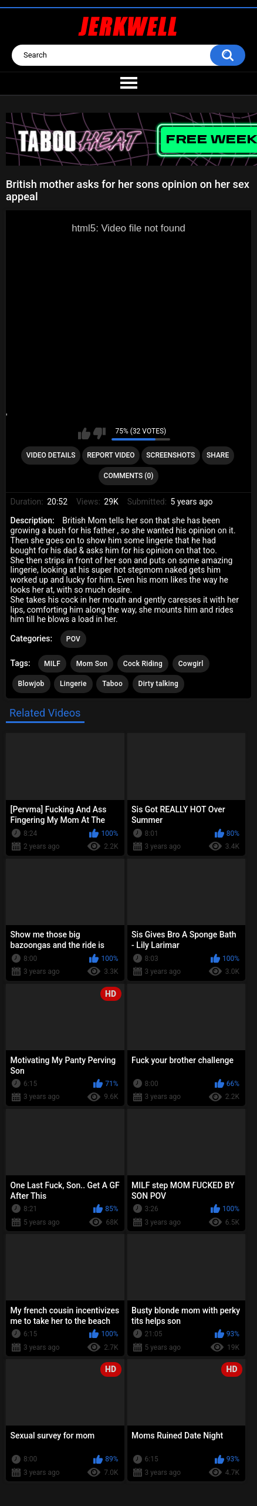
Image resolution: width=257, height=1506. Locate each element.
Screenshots (170, 455)
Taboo (112, 684)
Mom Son (92, 664)
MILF (52, 664)
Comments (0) (129, 476)
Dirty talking (158, 684)
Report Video (110, 455)
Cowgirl (191, 664)
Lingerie (73, 684)
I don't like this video (99, 433)
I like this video (84, 433)
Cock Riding (143, 664)
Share (218, 455)
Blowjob (31, 684)
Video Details (51, 455)
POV (73, 639)
